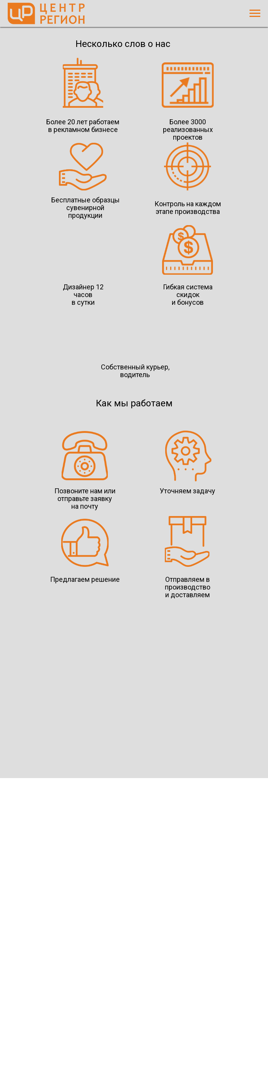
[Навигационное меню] (255, 13)
